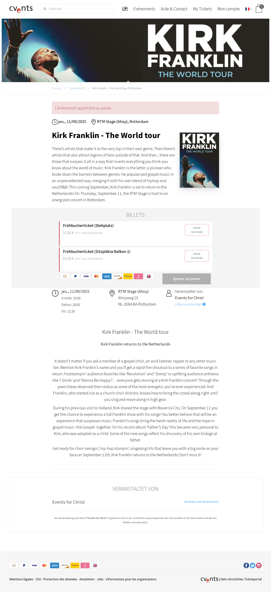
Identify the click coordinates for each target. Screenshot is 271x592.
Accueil (56, 88)
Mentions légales (21, 579)
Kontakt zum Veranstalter (202, 502)
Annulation (86, 579)
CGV (38, 579)
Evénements (76, 88)
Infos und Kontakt (190, 304)
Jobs (100, 579)
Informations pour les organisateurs (131, 579)
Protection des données (60, 579)
